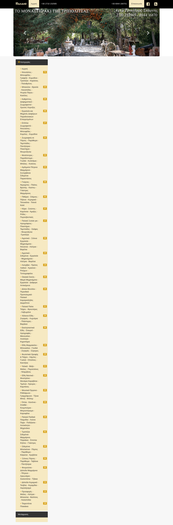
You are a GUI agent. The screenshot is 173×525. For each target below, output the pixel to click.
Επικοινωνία (137, 3)
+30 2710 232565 (49, 4)
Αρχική (34, 4)
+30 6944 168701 (119, 4)
